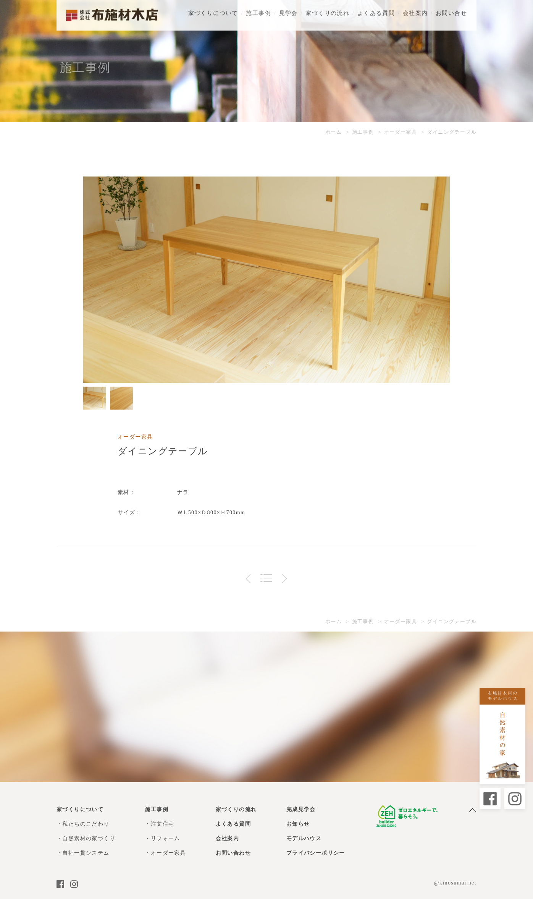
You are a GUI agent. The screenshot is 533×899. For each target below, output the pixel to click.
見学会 (288, 11)
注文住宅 (162, 824)
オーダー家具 (400, 132)
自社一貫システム (85, 853)
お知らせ (298, 824)
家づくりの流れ (327, 11)
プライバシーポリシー (315, 853)
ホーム (333, 132)
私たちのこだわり (85, 824)
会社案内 (415, 11)
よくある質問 (376, 11)
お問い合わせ (233, 853)
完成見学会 (301, 809)
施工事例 (258, 11)
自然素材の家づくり (88, 838)
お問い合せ (451, 11)
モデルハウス (303, 838)
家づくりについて (213, 11)
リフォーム (165, 838)
